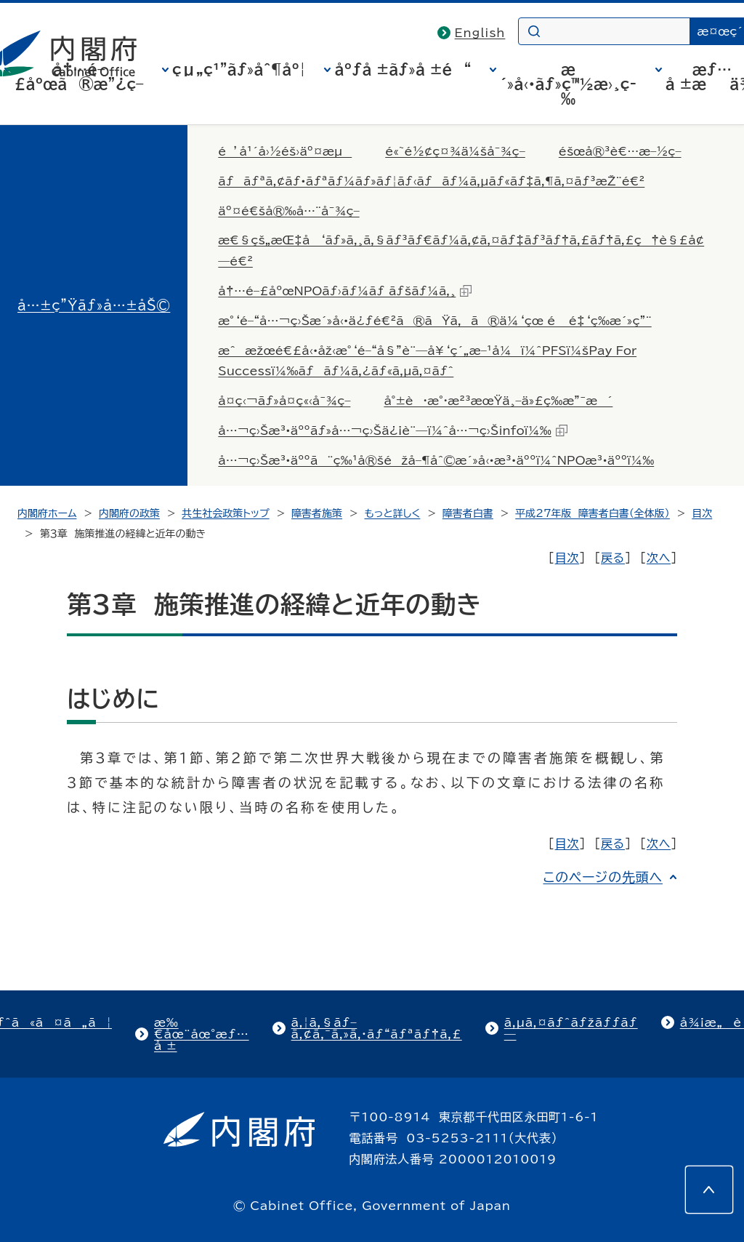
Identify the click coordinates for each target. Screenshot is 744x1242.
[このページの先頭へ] (709, 1189)
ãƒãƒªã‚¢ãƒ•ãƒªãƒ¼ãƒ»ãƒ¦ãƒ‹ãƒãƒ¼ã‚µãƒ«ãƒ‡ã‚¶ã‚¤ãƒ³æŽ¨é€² (431, 181)
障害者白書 (467, 513)
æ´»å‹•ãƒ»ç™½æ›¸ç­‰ (568, 83)
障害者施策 (316, 513)
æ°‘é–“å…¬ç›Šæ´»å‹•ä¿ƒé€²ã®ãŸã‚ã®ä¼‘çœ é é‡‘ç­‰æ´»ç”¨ (434, 320)
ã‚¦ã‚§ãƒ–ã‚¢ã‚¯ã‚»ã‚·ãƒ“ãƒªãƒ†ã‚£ (376, 1028)
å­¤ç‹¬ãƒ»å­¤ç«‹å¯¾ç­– (284, 400)
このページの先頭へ (603, 877)
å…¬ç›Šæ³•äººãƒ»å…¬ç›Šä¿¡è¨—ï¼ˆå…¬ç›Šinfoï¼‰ (392, 430)
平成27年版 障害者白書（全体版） (592, 513)
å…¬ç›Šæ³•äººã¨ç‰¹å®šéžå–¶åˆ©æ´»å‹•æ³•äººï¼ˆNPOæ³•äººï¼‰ (436, 460)
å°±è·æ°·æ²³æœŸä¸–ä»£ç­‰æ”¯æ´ (498, 400)
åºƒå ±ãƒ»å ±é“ (402, 69)
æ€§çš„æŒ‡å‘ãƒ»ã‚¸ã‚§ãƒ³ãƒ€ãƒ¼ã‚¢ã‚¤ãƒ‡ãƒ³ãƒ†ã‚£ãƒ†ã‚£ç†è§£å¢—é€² (461, 250)
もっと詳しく (393, 513)
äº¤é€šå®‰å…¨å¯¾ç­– (288, 211)
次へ (659, 558)
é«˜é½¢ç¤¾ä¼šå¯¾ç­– (455, 151)
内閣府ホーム (46, 513)
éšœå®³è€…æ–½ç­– (620, 151)
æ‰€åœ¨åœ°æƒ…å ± (201, 1034)
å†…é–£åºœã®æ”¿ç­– (79, 76)
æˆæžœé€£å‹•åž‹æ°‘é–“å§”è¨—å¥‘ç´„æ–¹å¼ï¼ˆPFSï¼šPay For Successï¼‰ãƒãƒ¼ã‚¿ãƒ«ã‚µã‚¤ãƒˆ (427, 361)
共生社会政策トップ (225, 513)
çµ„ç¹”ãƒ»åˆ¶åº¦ (239, 69)
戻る (613, 558)
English (480, 33)
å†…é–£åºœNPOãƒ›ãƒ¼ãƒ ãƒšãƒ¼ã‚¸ (345, 291)
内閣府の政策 (129, 513)
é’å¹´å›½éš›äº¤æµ (285, 151)
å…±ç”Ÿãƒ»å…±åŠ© (93, 305)
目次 (702, 513)
